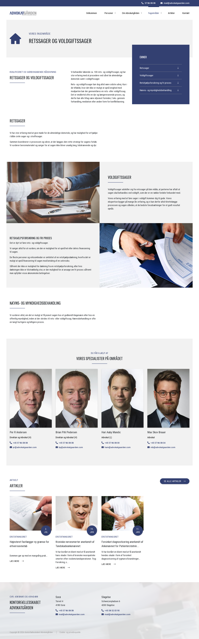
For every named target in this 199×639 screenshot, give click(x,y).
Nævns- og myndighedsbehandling (155, 90)
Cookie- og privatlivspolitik (70, 632)
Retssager (144, 68)
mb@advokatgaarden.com (163, 447)
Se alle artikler (172, 481)
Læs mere (14, 561)
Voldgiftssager (146, 75)
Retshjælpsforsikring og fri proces (155, 82)
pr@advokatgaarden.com (25, 447)
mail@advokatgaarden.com (72, 614)
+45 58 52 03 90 (112, 610)
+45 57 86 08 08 (20, 443)
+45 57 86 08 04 (158, 443)
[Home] (23, 13)
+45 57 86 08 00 (112, 443)
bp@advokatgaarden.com (71, 447)
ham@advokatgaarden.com (118, 447)
